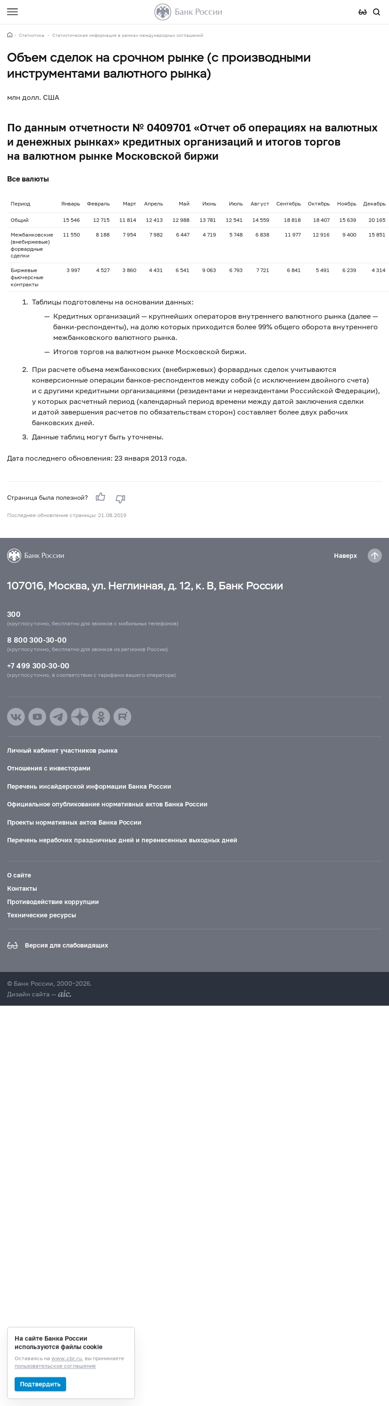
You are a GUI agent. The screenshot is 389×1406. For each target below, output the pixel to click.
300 (13, 614)
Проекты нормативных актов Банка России (74, 822)
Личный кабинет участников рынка (62, 750)
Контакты (22, 888)
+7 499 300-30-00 (38, 665)
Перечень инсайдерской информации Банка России (89, 786)
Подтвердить (40, 1384)
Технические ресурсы (41, 915)
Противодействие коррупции (53, 901)
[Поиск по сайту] (376, 12)
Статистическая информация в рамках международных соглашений (127, 35)
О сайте (19, 875)
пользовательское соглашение (55, 1366)
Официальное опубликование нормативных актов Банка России (107, 804)
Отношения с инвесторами (48, 768)
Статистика (31, 35)
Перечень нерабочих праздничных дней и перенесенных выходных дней (122, 840)
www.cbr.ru (66, 1358)
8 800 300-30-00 (37, 640)
